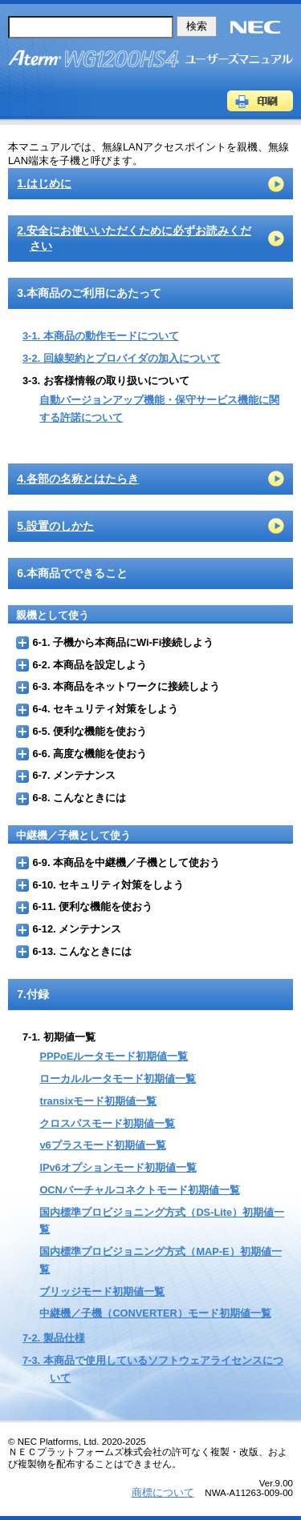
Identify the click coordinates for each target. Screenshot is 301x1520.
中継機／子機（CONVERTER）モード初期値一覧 (154, 1313)
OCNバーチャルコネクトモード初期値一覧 (139, 1190)
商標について (163, 1492)
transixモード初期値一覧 (98, 1101)
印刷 (260, 100)
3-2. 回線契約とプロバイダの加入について (121, 358)
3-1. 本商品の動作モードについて (100, 336)
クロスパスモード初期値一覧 (107, 1123)
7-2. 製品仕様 (53, 1338)
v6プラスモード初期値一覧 (102, 1145)
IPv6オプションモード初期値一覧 (117, 1167)
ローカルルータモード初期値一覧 (117, 1079)
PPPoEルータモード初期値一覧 (113, 1056)
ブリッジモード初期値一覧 (102, 1291)
